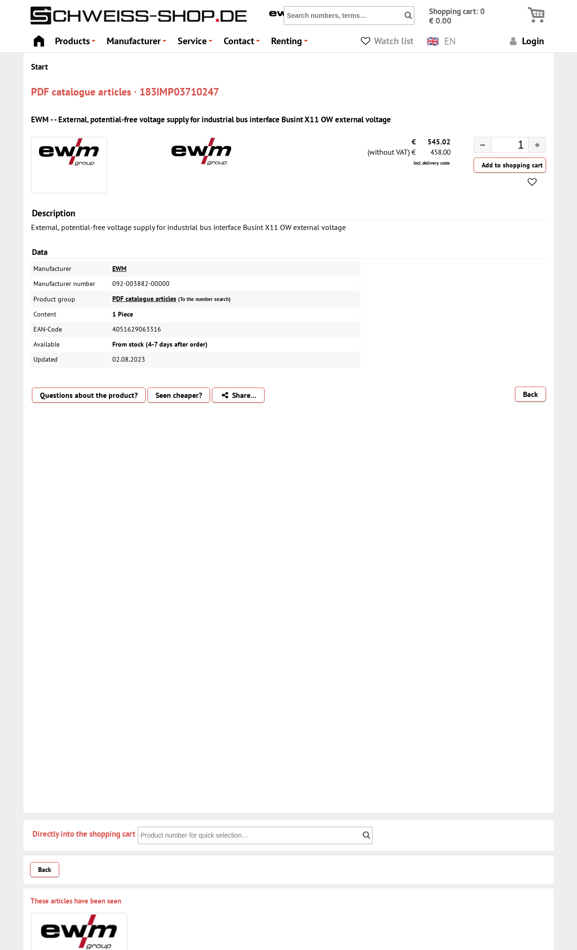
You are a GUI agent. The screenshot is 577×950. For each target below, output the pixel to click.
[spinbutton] (502, 146)
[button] (537, 144)
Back (530, 394)
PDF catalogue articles (144, 298)
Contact (243, 43)
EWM (119, 268)
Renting (291, 43)
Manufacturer (138, 43)
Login (525, 41)
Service (196, 43)
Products (76, 43)
